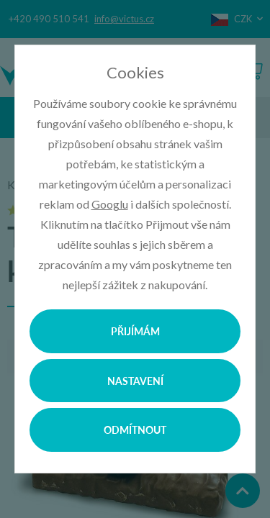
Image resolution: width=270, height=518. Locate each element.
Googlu (109, 204)
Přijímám (135, 331)
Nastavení (135, 380)
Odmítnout (135, 429)
